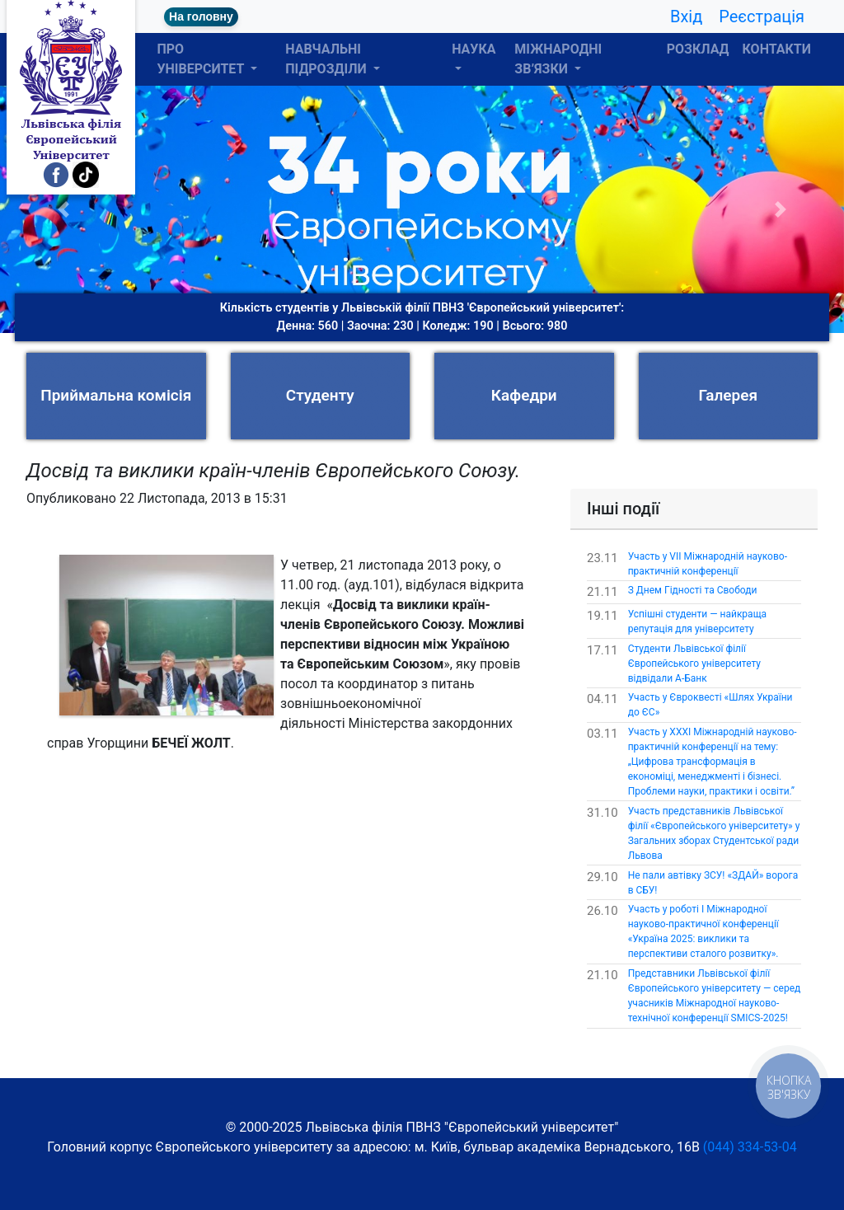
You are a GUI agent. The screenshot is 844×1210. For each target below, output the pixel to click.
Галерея (727, 395)
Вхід (686, 16)
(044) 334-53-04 (750, 1147)
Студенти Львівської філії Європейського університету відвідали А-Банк (694, 663)
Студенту (320, 395)
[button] (63, 209)
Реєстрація (761, 16)
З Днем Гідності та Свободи (692, 590)
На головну (201, 16)
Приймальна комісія (115, 395)
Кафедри (524, 395)
